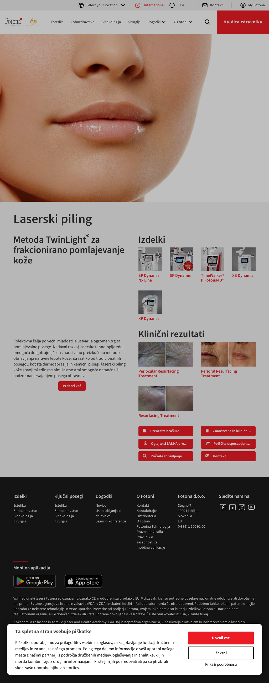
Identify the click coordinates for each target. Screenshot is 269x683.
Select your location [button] (102, 5)
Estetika (57, 22)
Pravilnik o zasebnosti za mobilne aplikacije (151, 542)
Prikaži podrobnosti (221, 664)
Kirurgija (134, 22)
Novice (101, 505)
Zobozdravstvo (83, 22)
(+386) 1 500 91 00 (191, 526)
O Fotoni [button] (184, 22)
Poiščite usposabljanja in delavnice (230, 443)
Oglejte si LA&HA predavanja (168, 443)
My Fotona (252, 5)
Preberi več (72, 386)
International (149, 5)
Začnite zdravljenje (162, 456)
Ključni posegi (68, 496)
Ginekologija (111, 22)
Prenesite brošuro (161, 431)
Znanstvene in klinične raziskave (230, 431)
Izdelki (20, 496)
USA (177, 5)
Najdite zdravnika (243, 22)
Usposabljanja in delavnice (108, 513)
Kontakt (212, 5)
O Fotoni (143, 521)
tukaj (204, 614)
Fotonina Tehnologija (153, 526)
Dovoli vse (221, 638)
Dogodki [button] (157, 22)
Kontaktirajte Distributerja (147, 513)
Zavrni (221, 653)
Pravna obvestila (150, 531)
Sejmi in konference (111, 521)
